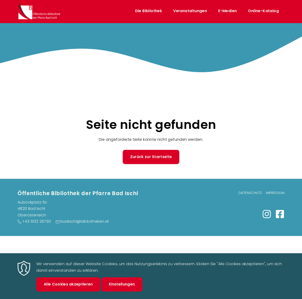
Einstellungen (122, 288)
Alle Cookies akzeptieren (68, 288)
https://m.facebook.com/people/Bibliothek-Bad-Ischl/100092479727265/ (279, 214)
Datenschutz (250, 192)
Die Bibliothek (148, 11)
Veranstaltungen (190, 11)
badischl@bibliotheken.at (84, 221)
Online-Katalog (263, 11)
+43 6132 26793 (36, 221)
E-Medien (227, 11)
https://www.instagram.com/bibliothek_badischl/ (266, 214)
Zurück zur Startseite (151, 156)
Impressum (275, 192)
